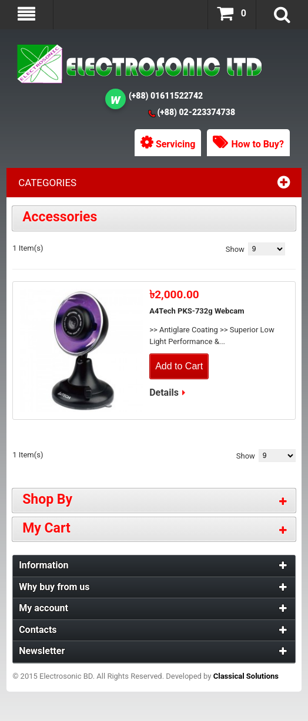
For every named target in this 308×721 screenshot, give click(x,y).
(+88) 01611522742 (166, 95)
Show (235, 249)
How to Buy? (257, 144)
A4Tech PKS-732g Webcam (196, 310)
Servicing (176, 144)
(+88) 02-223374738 (196, 112)
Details (164, 392)
